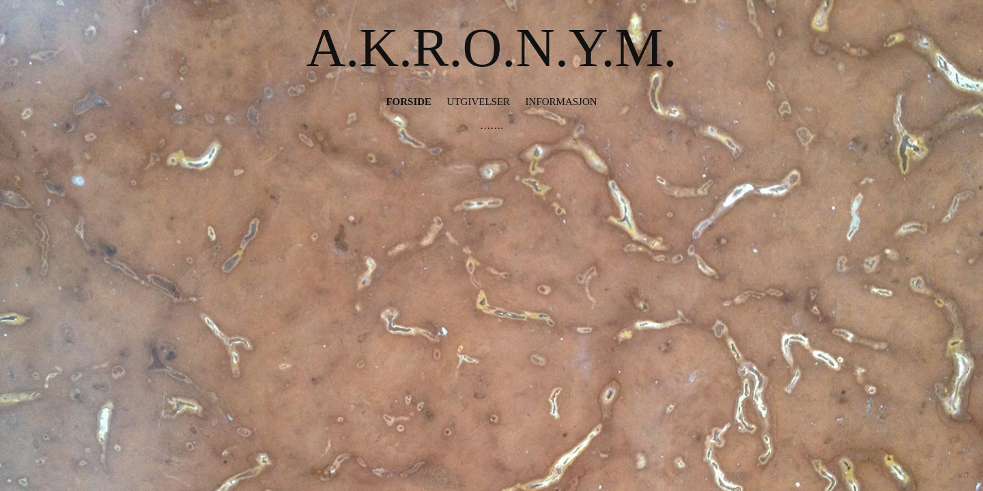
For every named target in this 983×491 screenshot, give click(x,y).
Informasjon (561, 101)
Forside (408, 101)
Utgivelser (479, 101)
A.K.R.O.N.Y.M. (491, 48)
